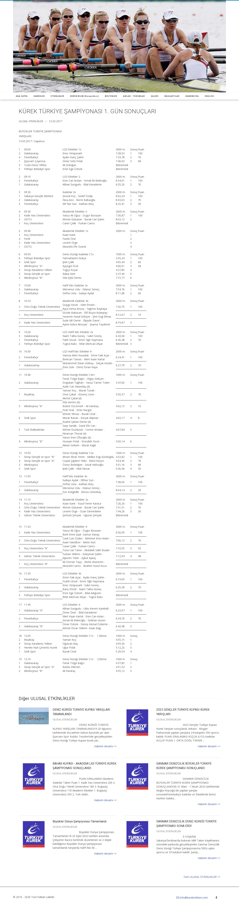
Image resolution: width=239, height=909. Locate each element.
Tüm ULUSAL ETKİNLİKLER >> (201, 877)
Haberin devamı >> (105, 746)
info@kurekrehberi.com (192, 897)
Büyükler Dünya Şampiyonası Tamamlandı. (80, 821)
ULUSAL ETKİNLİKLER (31, 121)
